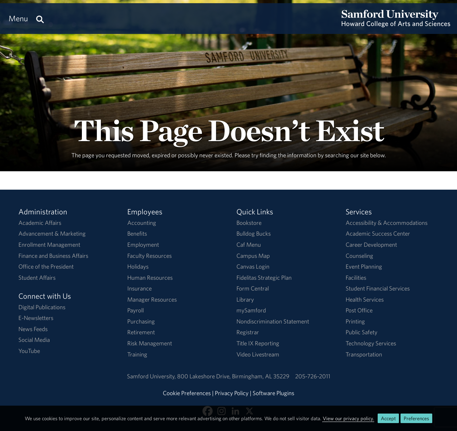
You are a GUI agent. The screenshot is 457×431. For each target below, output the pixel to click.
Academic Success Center (378, 233)
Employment (143, 244)
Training (137, 354)
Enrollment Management (49, 244)
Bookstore (249, 222)
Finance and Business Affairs (53, 255)
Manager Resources (152, 299)
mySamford (251, 310)
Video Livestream (257, 354)
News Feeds (33, 329)
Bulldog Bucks (253, 233)
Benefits (137, 233)
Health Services (365, 299)
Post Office (359, 310)
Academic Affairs (39, 222)
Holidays (138, 266)
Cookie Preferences (187, 393)
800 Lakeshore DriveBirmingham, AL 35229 (233, 376)
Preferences (416, 418)
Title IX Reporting (257, 343)
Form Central (252, 288)
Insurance (139, 288)
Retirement (141, 332)
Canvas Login (252, 266)
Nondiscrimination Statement (272, 321)
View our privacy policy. (348, 418)
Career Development (371, 244)
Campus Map (253, 255)
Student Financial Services (378, 288)
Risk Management (149, 343)
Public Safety (361, 332)
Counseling (359, 255)
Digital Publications (41, 307)
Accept (388, 418)
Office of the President (46, 266)
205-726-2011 (312, 376)
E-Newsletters (35, 318)
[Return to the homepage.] (396, 24)
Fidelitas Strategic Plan (264, 277)
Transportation (364, 354)
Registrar (247, 332)
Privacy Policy (231, 393)
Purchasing (141, 321)
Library (245, 299)
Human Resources (150, 277)
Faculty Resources (149, 255)
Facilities (356, 277)
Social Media (34, 339)
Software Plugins (273, 393)
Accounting (141, 222)
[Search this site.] (40, 18)
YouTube (29, 351)
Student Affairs (37, 277)
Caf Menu (248, 244)
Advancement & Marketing (52, 233)
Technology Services (371, 343)
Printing (355, 321)
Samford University (152, 376)
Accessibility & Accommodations (386, 222)
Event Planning (364, 266)
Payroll (135, 310)
